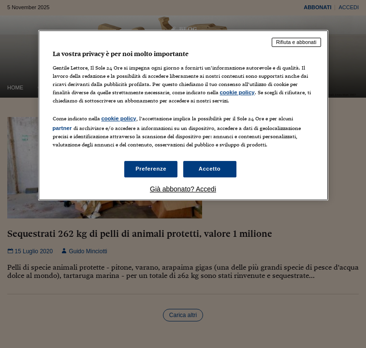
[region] (183, 115)
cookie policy (237, 92)
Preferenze (150, 169)
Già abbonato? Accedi (183, 189)
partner (62, 128)
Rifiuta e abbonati (296, 42)
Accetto (210, 169)
